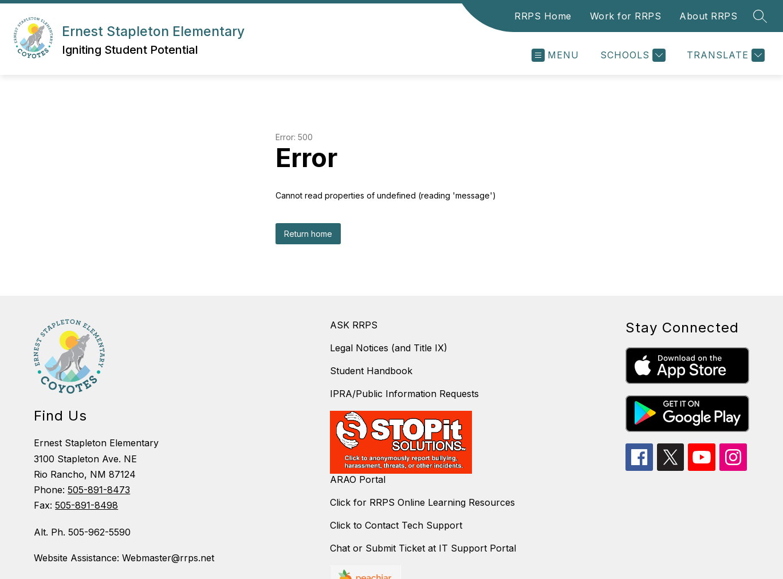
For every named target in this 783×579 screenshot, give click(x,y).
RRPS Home (543, 16)
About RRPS (708, 16)
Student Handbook (371, 370)
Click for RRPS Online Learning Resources (422, 502)
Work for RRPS (626, 16)
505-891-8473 (99, 489)
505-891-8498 (86, 505)
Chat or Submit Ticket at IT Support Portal (423, 548)
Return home (308, 234)
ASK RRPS (353, 325)
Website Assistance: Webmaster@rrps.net (124, 558)
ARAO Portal (357, 479)
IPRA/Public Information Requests (404, 393)
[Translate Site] (724, 55)
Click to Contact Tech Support (396, 525)
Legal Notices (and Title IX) (388, 348)
